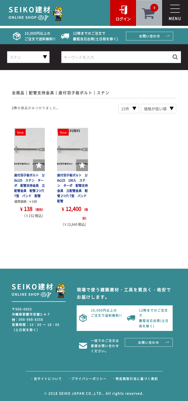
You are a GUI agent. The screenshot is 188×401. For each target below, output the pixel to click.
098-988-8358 (31, 319)
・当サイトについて (46, 378)
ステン (103, 92)
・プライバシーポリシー (87, 378)
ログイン (123, 19)
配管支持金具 (41, 92)
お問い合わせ (149, 36)
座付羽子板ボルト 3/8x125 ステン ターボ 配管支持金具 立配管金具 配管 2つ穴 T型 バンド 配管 (29, 185)
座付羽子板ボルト (75, 92)
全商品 (18, 92)
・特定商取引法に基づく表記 (135, 378)
